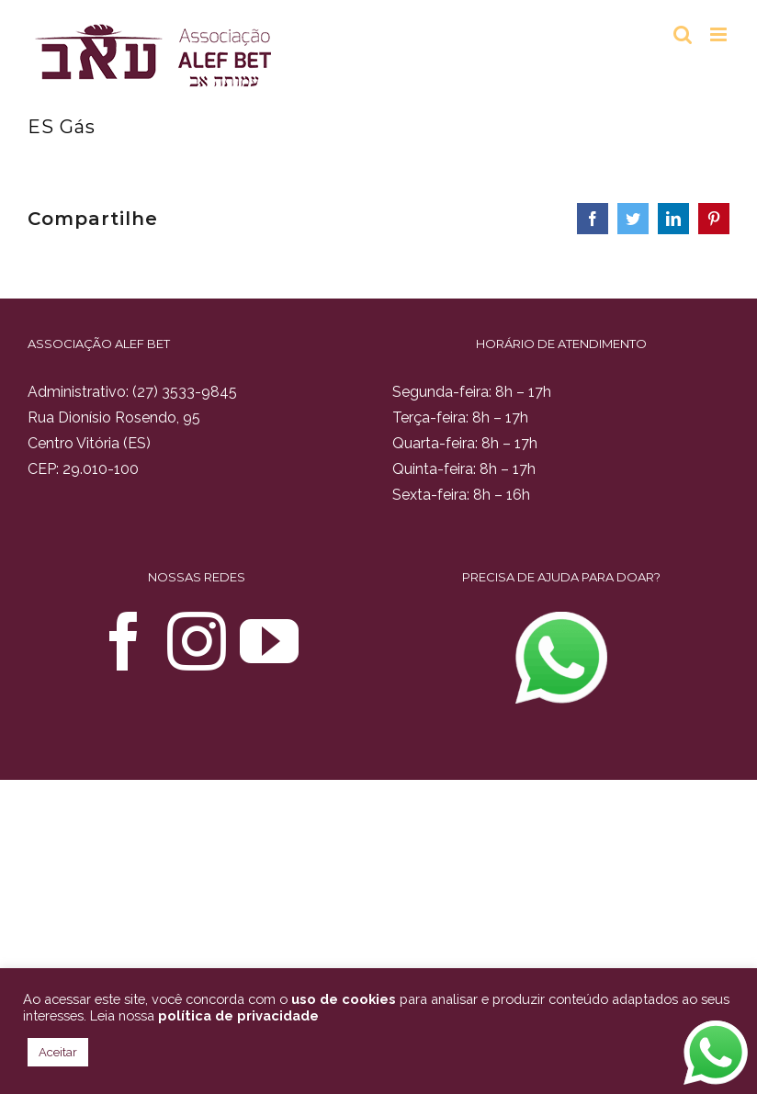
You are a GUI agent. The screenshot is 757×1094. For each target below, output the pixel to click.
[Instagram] (196, 641)
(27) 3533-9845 (184, 391)
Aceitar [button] (58, 1052)
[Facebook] (124, 641)
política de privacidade (238, 1015)
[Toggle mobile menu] (719, 34)
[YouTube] (269, 641)
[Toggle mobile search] (682, 34)
